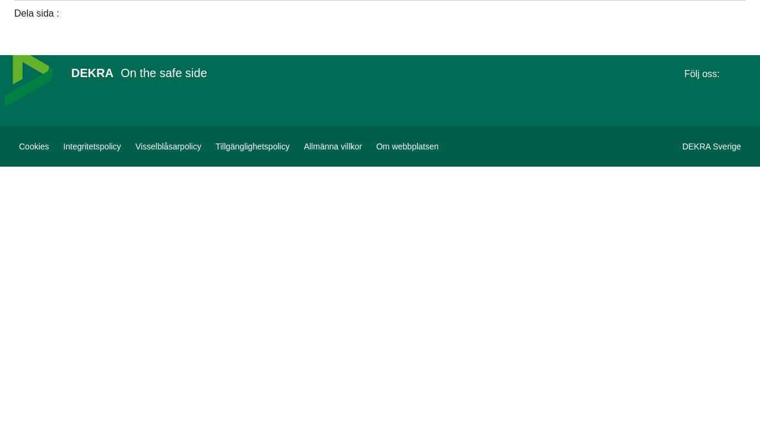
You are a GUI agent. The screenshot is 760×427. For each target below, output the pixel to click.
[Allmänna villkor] (333, 146)
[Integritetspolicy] (92, 146)
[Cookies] (34, 146)
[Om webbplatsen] (407, 146)
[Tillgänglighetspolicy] (253, 146)
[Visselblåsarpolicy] (168, 146)
